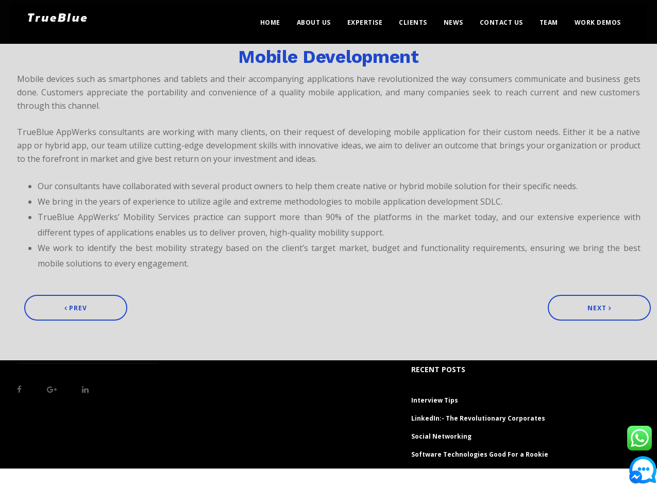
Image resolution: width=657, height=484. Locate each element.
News (463, 18)
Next (599, 308)
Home (280, 18)
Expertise (375, 18)
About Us (324, 18)
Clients (423, 18)
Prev (75, 308)
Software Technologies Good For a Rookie (479, 454)
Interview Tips (434, 400)
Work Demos (607, 18)
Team (558, 18)
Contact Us (511, 18)
